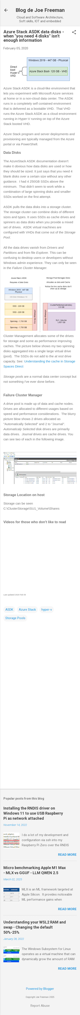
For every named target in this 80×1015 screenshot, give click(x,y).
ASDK (9, 609)
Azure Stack (27, 609)
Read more (67, 855)
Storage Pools (15, 618)
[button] (74, 33)
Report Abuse (40, 1006)
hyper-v (46, 609)
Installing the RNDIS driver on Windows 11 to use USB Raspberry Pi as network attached (33, 813)
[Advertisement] (40, 752)
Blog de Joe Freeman (40, 10)
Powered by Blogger (40, 989)
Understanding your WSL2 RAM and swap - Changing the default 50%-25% (34, 927)
